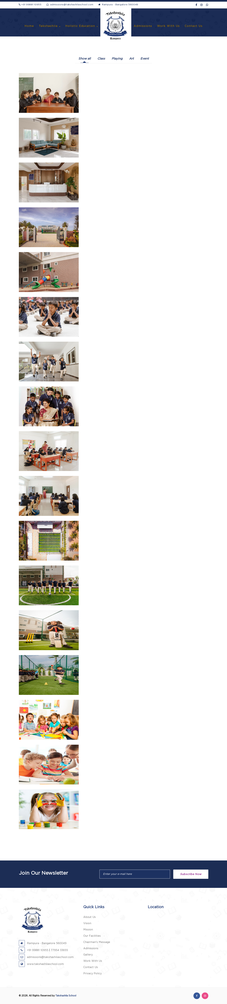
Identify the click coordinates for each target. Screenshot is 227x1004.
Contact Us (194, 26)
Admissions (143, 26)
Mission (88, 929)
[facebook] (196, 5)
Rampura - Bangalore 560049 (118, 5)
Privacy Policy (92, 973)
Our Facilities (92, 936)
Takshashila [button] (49, 26)
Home (29, 26)
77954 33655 (59, 950)
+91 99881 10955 (30, 5)
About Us (89, 917)
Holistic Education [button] (81, 26)
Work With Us (168, 26)
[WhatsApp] (207, 5)
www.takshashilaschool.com (41, 964)
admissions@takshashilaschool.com (69, 5)
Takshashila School (65, 996)
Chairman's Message (96, 942)
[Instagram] (201, 5)
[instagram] (205, 995)
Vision (87, 923)
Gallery (88, 954)
